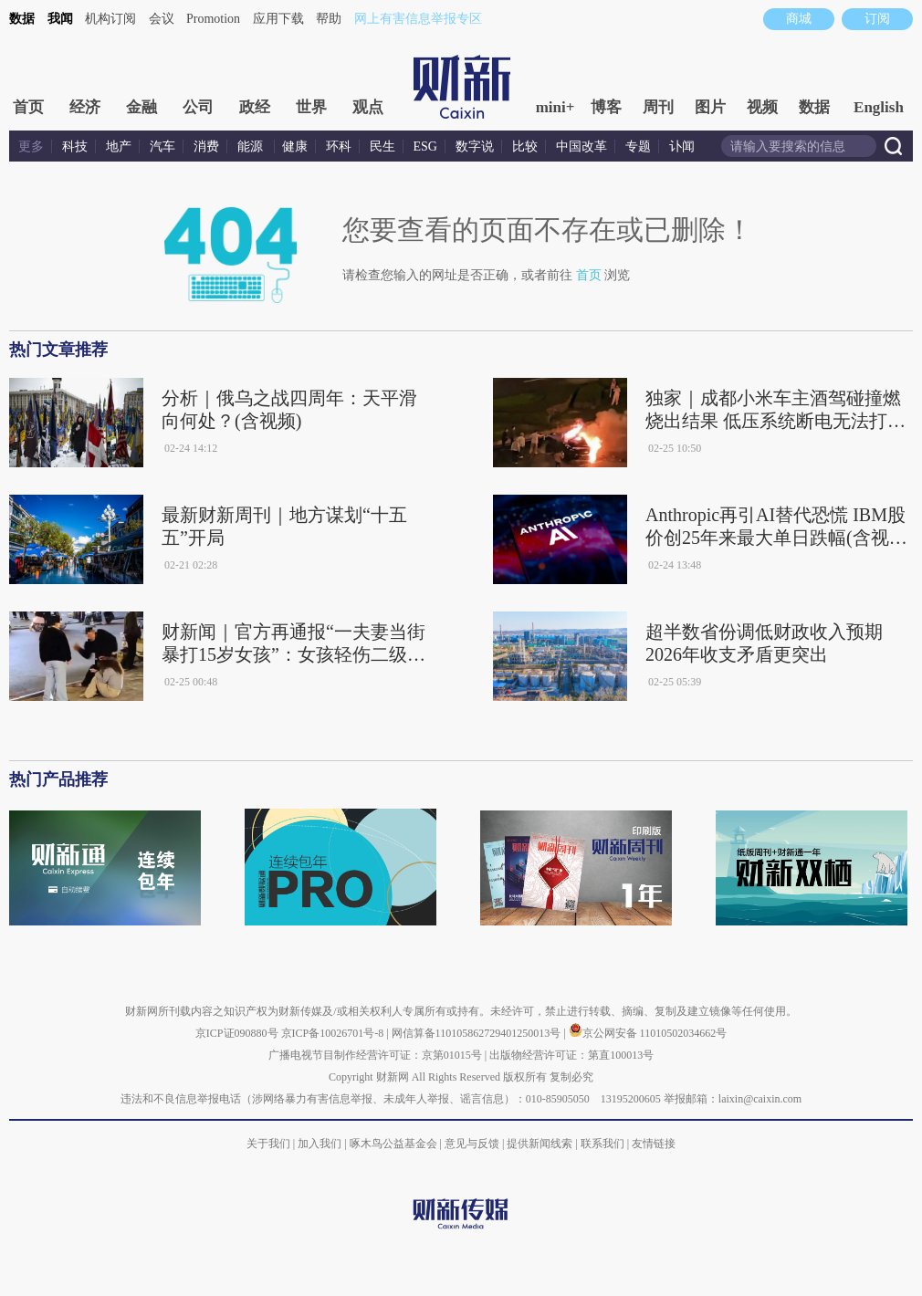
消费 (206, 146)
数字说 (475, 146)
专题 (638, 146)
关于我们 (268, 1143)
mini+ (555, 107)
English (879, 107)
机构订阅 (110, 19)
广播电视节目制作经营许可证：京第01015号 (375, 1055)
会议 (161, 19)
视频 (762, 107)
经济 (84, 107)
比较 (525, 146)
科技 (75, 146)
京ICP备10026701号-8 (334, 1033)
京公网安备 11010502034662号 (648, 1033)
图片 (710, 107)
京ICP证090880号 (236, 1033)
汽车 (162, 146)
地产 (118, 146)
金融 (141, 107)
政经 (254, 107)
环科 (338, 146)
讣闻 (682, 146)
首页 (28, 107)
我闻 (60, 19)
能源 (252, 146)
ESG (425, 146)
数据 (22, 19)
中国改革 (581, 146)
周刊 (658, 107)
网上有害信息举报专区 (418, 19)
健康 (295, 146)
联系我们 (602, 1143)
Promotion (213, 19)
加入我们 (319, 1143)
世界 (311, 107)
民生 (382, 146)
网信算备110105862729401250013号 (478, 1033)
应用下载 (278, 19)
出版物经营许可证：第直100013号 (571, 1055)
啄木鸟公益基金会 (395, 1143)
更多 (31, 146)
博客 (606, 107)
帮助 (328, 19)
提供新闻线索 (539, 1143)
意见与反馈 (472, 1143)
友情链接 (654, 1143)
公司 (198, 107)
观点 (367, 107)
